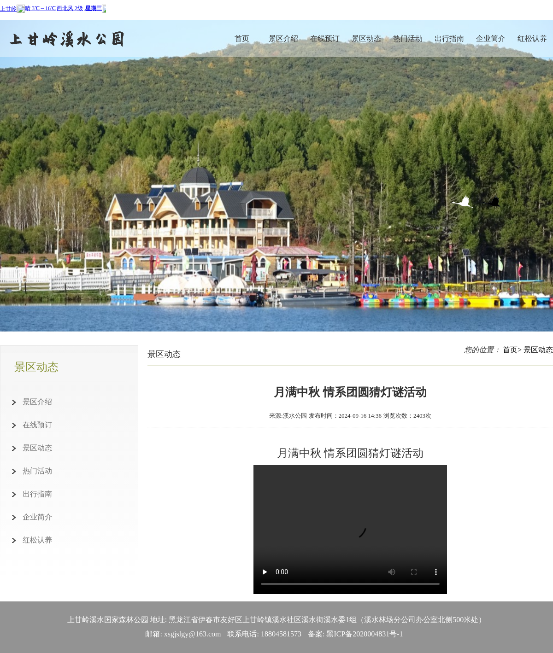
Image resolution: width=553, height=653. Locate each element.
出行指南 (449, 38)
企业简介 (491, 38)
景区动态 (366, 38)
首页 (242, 38)
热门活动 (408, 38)
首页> (512, 350)
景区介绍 (283, 38)
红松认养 (532, 38)
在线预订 (325, 38)
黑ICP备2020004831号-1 (364, 634)
